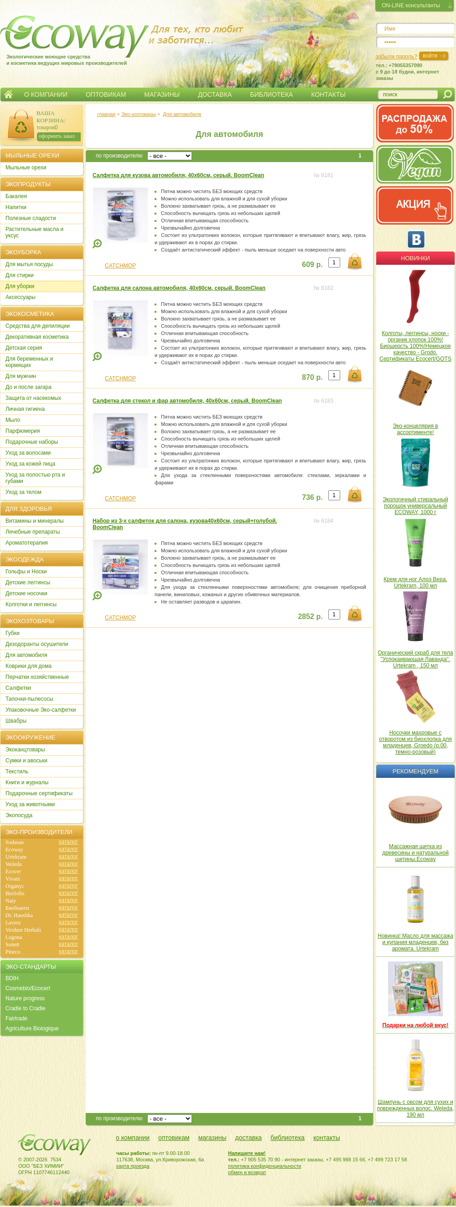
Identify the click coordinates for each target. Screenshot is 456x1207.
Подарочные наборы (31, 442)
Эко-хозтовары (138, 114)
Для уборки (19, 286)
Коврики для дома (28, 666)
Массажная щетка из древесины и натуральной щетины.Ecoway (415, 852)
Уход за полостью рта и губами (35, 478)
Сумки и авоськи (26, 760)
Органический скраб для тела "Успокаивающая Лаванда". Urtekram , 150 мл (415, 659)
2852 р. (310, 616)
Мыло (12, 420)
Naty (10, 900)
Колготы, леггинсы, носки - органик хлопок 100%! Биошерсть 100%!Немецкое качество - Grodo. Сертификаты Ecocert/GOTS (415, 346)
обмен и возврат (247, 1172)
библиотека (287, 1137)
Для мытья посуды (29, 264)
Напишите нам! (247, 1153)
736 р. (312, 497)
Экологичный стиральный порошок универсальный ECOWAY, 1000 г (415, 505)
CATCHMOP (120, 265)
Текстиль (16, 771)
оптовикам (174, 1137)
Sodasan (14, 842)
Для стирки (19, 275)
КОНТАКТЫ (328, 94)
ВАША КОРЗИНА (50, 117)
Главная (8, 94)
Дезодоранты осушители (36, 644)
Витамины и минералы (34, 521)
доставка (248, 1137)
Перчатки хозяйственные (37, 677)
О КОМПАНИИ (45, 94)
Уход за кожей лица (30, 464)
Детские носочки (26, 593)
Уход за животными (30, 804)
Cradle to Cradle (25, 1008)
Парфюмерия (22, 431)
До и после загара (28, 387)
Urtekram (15, 857)
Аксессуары (20, 297)
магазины (212, 1137)
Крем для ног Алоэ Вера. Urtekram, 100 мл (415, 582)
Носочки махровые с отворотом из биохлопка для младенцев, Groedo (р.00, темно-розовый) (415, 742)
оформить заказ (57, 136)
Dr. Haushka (19, 915)
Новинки (415, 258)
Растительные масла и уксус (34, 232)
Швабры (15, 721)
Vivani (12, 879)
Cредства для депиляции (37, 326)
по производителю (119, 155)
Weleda (13, 864)
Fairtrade (16, 1018)
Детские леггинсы (27, 582)
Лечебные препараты (32, 532)
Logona (13, 937)
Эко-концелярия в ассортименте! (415, 429)
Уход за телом (23, 492)
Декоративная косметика (37, 337)
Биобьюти (17, 908)
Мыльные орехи (26, 167)
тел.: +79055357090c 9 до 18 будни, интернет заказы (407, 72)
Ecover (13, 871)
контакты (326, 1137)
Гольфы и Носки (26, 571)
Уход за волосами (28, 453)
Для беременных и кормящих (29, 362)
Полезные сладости (30, 218)
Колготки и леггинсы (31, 604)
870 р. (312, 377)
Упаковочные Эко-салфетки (40, 710)
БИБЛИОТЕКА (271, 94)
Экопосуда (18, 815)
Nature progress (25, 998)
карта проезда (133, 1166)
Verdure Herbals (23, 930)
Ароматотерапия (26, 543)
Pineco (13, 952)
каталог (68, 842)
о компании (133, 1137)
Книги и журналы (26, 782)
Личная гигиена (25, 409)
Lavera (13, 922)
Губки (12, 633)
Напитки (15, 207)
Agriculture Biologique (32, 1028)
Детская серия (23, 348)
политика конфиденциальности (264, 1166)
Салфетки (18, 688)
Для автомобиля (182, 114)
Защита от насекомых (33, 398)
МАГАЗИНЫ (162, 94)
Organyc (14, 886)
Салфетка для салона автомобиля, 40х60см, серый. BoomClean (179, 288)
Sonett (12, 944)
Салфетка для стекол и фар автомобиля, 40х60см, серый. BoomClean (187, 401)
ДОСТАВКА (215, 94)
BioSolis (14, 893)
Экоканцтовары (25, 749)
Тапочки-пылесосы (29, 699)
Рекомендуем (415, 771)
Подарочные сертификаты (39, 793)
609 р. (312, 264)
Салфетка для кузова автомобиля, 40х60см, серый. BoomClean (178, 175)
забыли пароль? (396, 56)
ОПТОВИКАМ (106, 94)
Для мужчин (20, 376)
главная (106, 114)
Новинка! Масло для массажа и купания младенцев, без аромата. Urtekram (415, 942)
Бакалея (16, 196)
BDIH (12, 978)
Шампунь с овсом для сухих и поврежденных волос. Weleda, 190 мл (415, 1108)
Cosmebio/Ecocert (27, 988)
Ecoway (14, 849)
